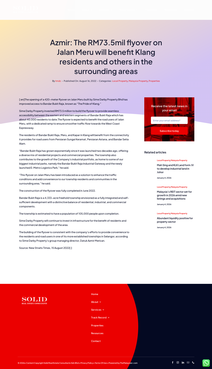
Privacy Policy (87, 363)
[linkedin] (183, 362)
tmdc (58, 80)
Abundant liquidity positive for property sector (175, 220)
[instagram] (178, 362)
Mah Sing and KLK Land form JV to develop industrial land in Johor (175, 169)
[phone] (193, 362)
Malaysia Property (138, 80)
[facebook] (173, 362)
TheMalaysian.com (129, 363)
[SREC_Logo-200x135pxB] (34, 292)
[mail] (188, 362)
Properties (154, 80)
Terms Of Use (101, 363)
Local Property (120, 80)
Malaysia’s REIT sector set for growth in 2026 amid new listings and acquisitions (174, 195)
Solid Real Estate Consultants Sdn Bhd (61, 363)
